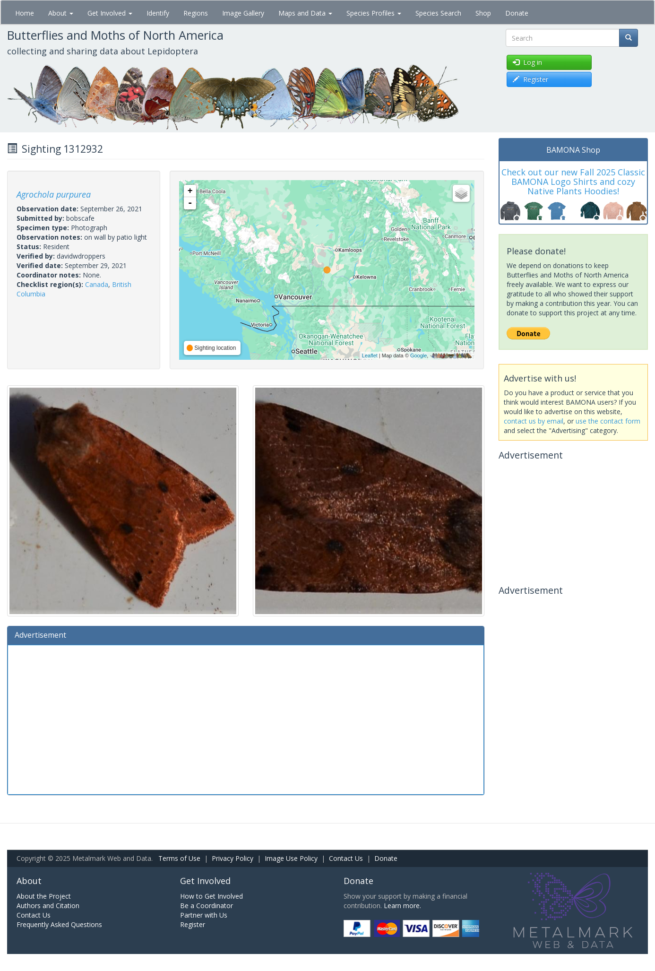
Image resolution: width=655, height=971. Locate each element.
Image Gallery (243, 13)
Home (24, 13)
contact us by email (533, 420)
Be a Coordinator (206, 905)
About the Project (44, 896)
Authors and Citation (48, 905)
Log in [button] (527, 62)
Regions (195, 13)
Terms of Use (179, 858)
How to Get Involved (211, 896)
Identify (158, 13)
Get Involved (109, 13)
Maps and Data (305, 13)
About (60, 13)
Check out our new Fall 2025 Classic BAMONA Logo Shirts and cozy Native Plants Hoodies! (573, 181)
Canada (96, 284)
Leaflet (370, 355)
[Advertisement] (245, 718)
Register (192, 924)
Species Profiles (373, 13)
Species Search (438, 13)
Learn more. (402, 905)
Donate (516, 13)
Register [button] (530, 79)
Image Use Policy (291, 858)
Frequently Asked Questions (59, 924)
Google (418, 355)
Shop (483, 13)
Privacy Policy (232, 858)
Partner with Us (203, 914)
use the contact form (608, 420)
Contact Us (346, 858)
